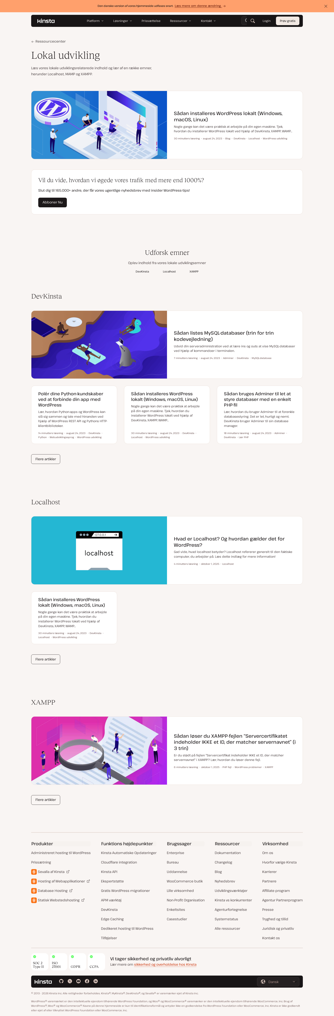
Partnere (269, 881)
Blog (218, 871)
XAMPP (194, 271)
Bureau (173, 862)
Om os (267, 852)
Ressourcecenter (50, 41)
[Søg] (252, 21)
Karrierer (269, 871)
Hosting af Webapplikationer (61, 881)
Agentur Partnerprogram (282, 900)
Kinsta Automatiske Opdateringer (128, 852)
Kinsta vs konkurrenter (233, 900)
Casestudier (177, 919)
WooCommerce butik (185, 881)
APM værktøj (111, 900)
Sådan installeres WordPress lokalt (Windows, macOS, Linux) (228, 116)
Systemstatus (226, 919)
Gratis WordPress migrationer (125, 890)
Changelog (223, 862)
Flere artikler (45, 459)
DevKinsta (142, 271)
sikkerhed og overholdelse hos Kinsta (165, 964)
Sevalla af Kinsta (51, 871)
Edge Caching (112, 919)
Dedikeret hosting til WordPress (127, 928)
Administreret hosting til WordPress (61, 852)
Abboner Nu (53, 202)
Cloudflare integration (119, 862)
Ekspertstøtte (112, 881)
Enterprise (175, 852)
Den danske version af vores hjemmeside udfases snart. (162, 6)
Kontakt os (271, 938)
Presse (268, 909)
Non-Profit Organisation (186, 900)
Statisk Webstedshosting (59, 900)
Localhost (169, 271)
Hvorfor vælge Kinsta (279, 862)
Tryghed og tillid (275, 919)
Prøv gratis (288, 21)
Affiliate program (276, 890)
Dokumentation (228, 852)
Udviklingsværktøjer (231, 890)
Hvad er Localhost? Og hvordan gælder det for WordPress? (229, 541)
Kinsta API (109, 871)
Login (267, 21)
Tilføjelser (109, 938)
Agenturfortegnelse (231, 909)
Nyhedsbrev (225, 881)
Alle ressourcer (227, 928)
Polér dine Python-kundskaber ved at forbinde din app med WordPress (70, 399)
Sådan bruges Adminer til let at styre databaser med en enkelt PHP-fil (257, 399)
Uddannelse (177, 871)
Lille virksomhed (180, 890)
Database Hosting (52, 890)
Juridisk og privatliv (278, 928)
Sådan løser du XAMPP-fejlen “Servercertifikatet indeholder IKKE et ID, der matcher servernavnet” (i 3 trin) (235, 742)
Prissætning (41, 862)
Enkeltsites (176, 909)
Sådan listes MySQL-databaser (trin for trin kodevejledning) (224, 335)
